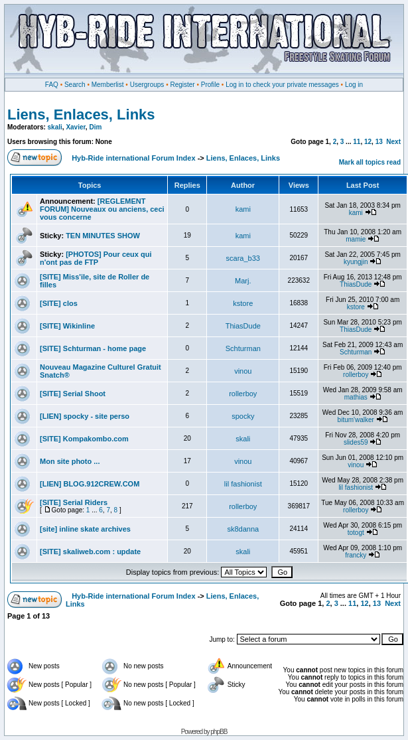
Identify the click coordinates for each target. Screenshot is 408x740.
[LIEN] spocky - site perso (84, 416)
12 (368, 141)
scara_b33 (243, 258)
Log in (354, 84)
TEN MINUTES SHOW (103, 236)
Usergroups (147, 84)
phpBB (218, 731)
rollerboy (355, 374)
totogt (356, 532)
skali (55, 127)
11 (356, 141)
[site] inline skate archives (85, 529)
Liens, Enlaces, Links (81, 114)
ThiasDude (356, 284)
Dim (95, 127)
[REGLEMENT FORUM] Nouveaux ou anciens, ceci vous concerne (102, 209)
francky (355, 555)
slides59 (356, 442)
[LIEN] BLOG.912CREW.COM (89, 484)
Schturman (243, 348)
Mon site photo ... (70, 461)
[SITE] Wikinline (67, 326)
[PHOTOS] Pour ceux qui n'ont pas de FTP (96, 258)
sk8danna (243, 529)
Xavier (75, 127)
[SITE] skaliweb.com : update (90, 551)
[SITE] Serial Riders (73, 502)
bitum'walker (356, 419)
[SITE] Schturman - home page (93, 348)
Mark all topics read (370, 162)
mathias (356, 397)
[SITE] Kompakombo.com (84, 439)
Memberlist (108, 84)
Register (182, 84)
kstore (243, 303)
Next (393, 141)
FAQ (51, 84)
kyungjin (356, 261)
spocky (243, 416)
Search (75, 84)
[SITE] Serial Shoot (72, 394)
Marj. (243, 281)
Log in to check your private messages (282, 84)
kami (243, 209)
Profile (210, 84)
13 (379, 141)
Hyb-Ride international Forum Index (133, 158)
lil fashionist (243, 484)
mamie (356, 239)
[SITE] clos (59, 303)
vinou (242, 371)
